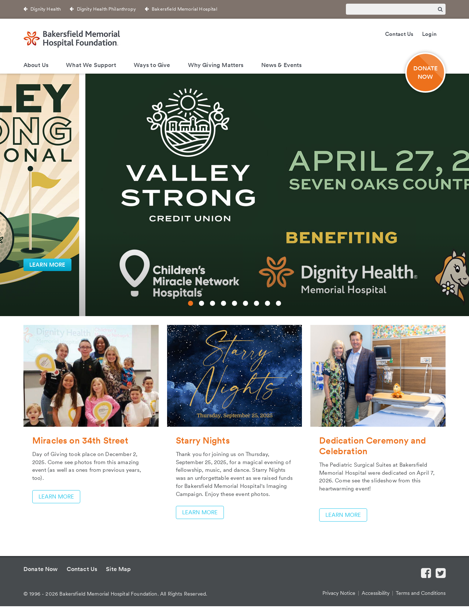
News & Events (281, 65)
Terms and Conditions (421, 593)
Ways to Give (152, 65)
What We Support (91, 65)
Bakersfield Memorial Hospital (184, 9)
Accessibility (375, 593)
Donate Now (40, 569)
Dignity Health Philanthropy (106, 9)
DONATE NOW (425, 72)
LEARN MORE (47, 265)
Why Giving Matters (216, 65)
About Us (35, 65)
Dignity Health (45, 9)
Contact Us (399, 34)
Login (429, 34)
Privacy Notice (338, 593)
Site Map (118, 569)
